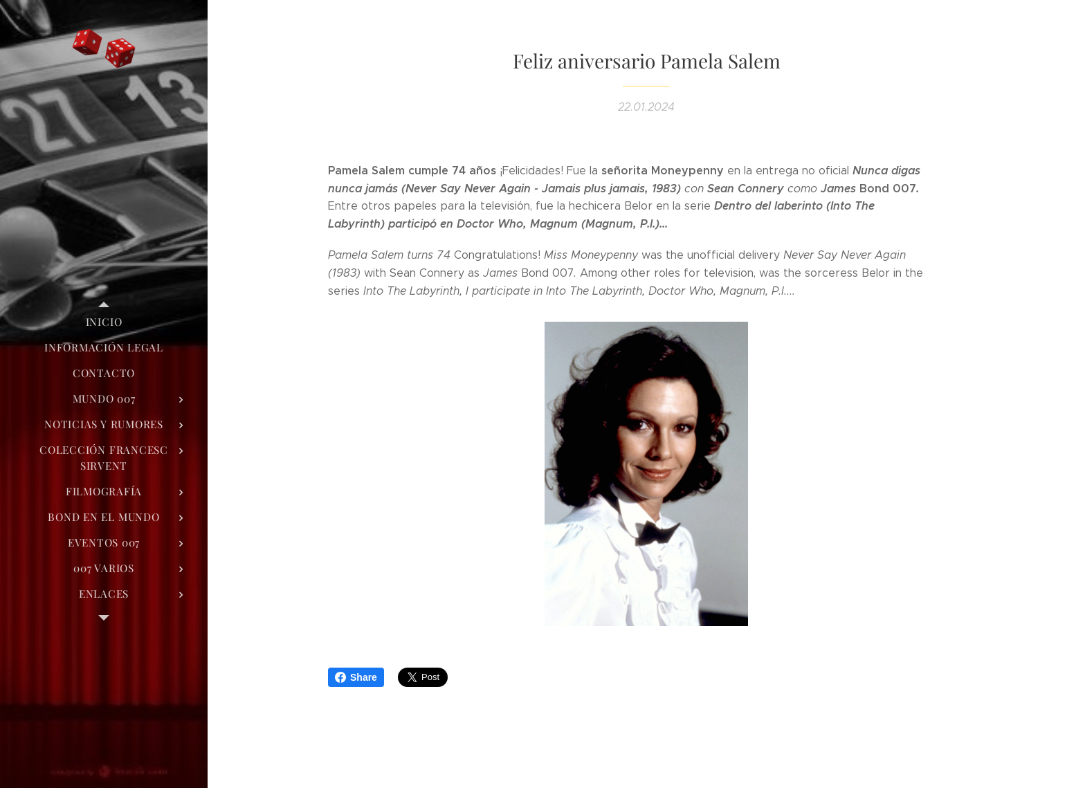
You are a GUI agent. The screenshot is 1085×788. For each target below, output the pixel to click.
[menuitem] (103, 322)
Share (356, 677)
